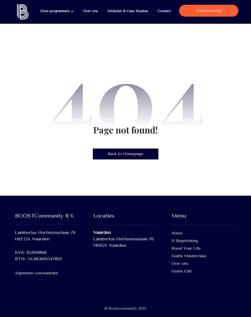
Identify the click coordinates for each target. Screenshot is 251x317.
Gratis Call (182, 271)
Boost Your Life (186, 248)
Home (177, 233)
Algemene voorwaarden (36, 273)
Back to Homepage (125, 153)
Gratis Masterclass (189, 256)
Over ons (180, 263)
